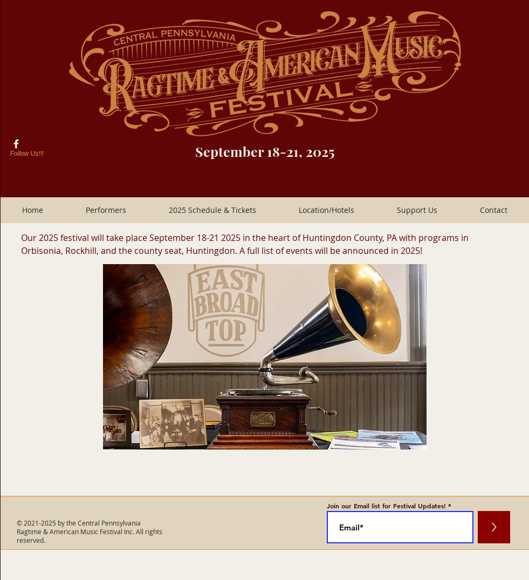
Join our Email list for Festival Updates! (386, 505)
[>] (494, 527)
